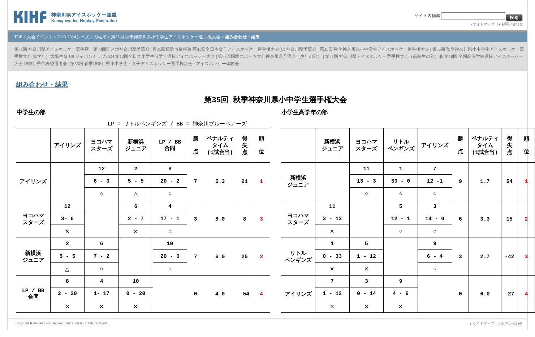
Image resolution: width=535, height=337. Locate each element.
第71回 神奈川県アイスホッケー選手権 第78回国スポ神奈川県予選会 (82, 49)
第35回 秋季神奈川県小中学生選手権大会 (275, 99)
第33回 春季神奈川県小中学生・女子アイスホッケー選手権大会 (131, 63)
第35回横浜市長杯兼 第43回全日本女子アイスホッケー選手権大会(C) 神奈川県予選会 (234, 49)
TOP (18, 36)
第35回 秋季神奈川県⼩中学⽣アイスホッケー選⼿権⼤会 (165, 36)
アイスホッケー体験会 (217, 63)
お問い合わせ (512, 24)
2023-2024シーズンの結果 (82, 36)
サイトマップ (484, 24)
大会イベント (40, 36)
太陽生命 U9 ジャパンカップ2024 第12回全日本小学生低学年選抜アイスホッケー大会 (132, 56)
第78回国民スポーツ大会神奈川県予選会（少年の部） (270, 56)
